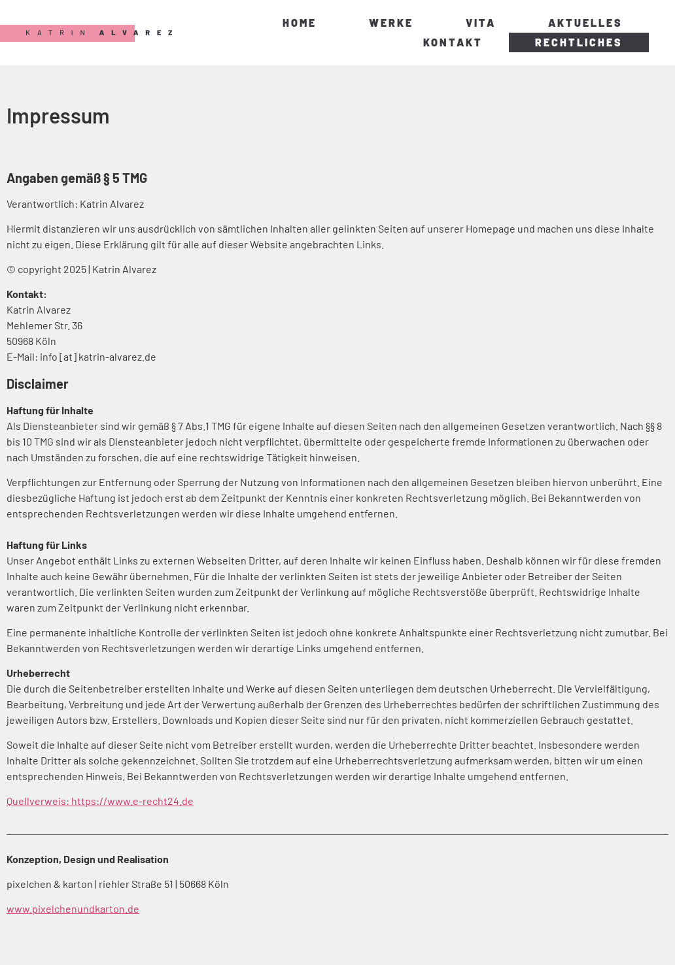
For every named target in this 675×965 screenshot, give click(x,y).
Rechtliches (579, 42)
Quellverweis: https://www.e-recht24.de (100, 800)
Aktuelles (585, 22)
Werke (391, 22)
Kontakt (453, 42)
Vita (481, 22)
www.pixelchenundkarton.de (73, 908)
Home (300, 22)
